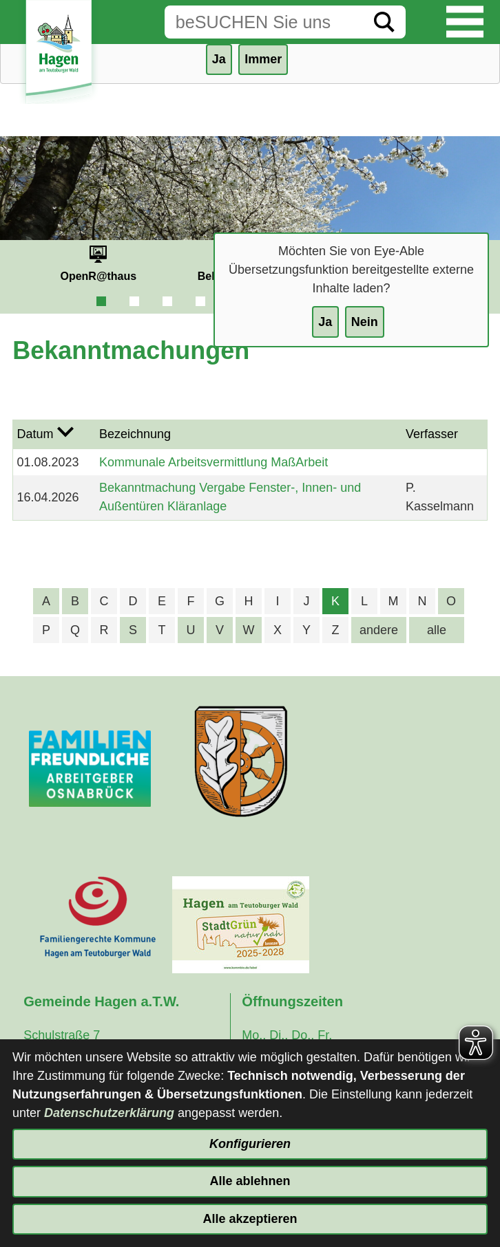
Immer (263, 59)
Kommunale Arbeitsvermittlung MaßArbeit (213, 462)
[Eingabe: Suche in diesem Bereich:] (264, 22)
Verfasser (432, 434)
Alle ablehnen (249, 1181)
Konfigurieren (250, 1144)
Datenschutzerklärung (109, 1113)
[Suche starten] (384, 22)
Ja (325, 322)
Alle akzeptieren (249, 1219)
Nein (364, 322)
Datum (35, 434)
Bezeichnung (135, 434)
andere (379, 630)
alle (436, 630)
